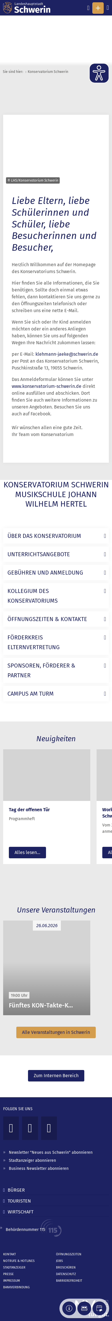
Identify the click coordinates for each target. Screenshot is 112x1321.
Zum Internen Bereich (56, 1075)
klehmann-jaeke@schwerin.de (66, 354)
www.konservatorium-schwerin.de (46, 386)
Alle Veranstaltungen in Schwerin (56, 1032)
